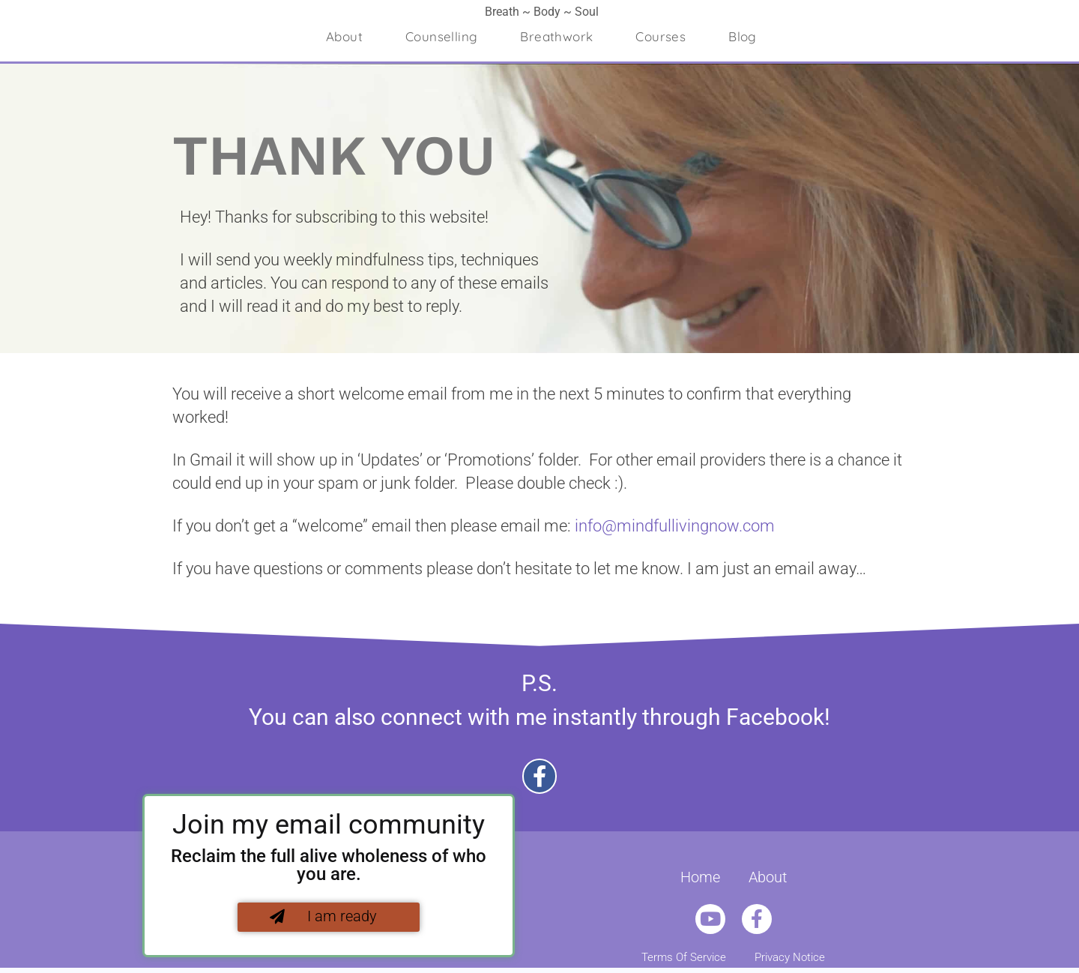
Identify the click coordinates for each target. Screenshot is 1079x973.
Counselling (441, 36)
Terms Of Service (683, 957)
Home (700, 877)
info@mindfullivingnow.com (675, 525)
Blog (742, 36)
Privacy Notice (790, 957)
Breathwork (556, 36)
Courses (660, 36)
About (344, 36)
